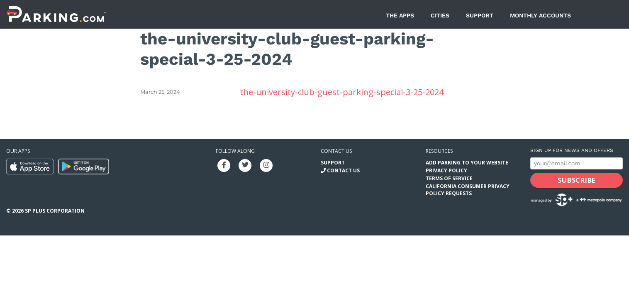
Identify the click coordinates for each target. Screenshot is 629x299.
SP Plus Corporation (55, 210)
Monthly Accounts (540, 15)
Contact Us (343, 170)
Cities (440, 15)
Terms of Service (449, 178)
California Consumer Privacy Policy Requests (468, 190)
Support (479, 15)
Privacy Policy (446, 170)
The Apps (400, 15)
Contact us (336, 150)
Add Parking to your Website (467, 162)
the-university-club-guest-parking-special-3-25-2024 (342, 92)
